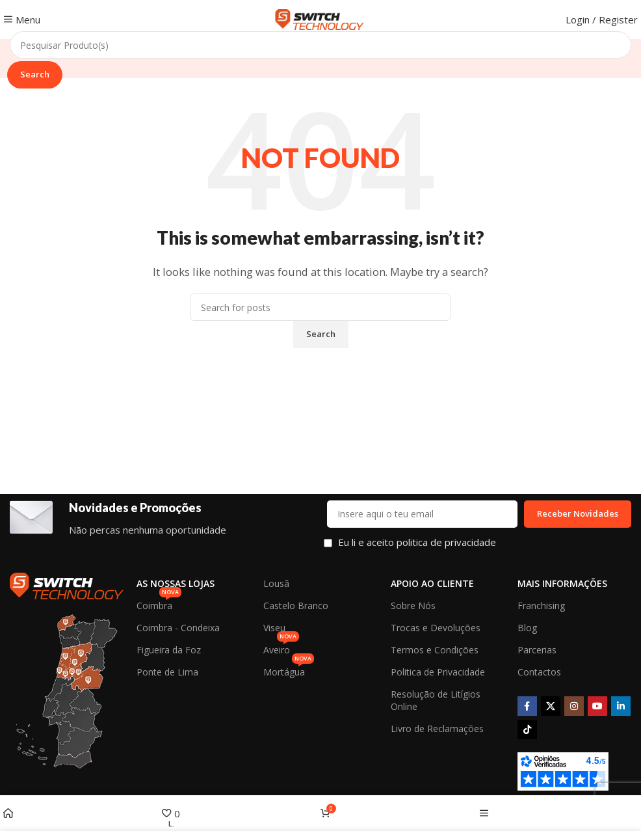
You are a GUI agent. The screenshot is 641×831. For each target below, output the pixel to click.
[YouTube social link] (597, 706)
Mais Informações (562, 583)
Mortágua (288, 669)
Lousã (276, 583)
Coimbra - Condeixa (178, 627)
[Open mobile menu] (21, 19)
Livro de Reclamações (437, 728)
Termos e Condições (434, 650)
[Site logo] (320, 18)
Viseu (274, 627)
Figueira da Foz (169, 650)
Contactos (539, 672)
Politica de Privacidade (438, 672)
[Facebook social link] (527, 706)
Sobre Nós (413, 605)
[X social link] (550, 706)
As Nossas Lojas (176, 583)
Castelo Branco (295, 605)
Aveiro (281, 647)
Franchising (541, 605)
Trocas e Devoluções (435, 627)
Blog (527, 627)
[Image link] (67, 584)
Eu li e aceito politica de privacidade (417, 542)
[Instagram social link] (574, 706)
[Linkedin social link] (621, 706)
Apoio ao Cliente (432, 583)
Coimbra (159, 603)
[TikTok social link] (527, 729)
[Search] (320, 45)
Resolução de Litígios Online (435, 700)
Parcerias (536, 650)
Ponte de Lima (167, 672)
